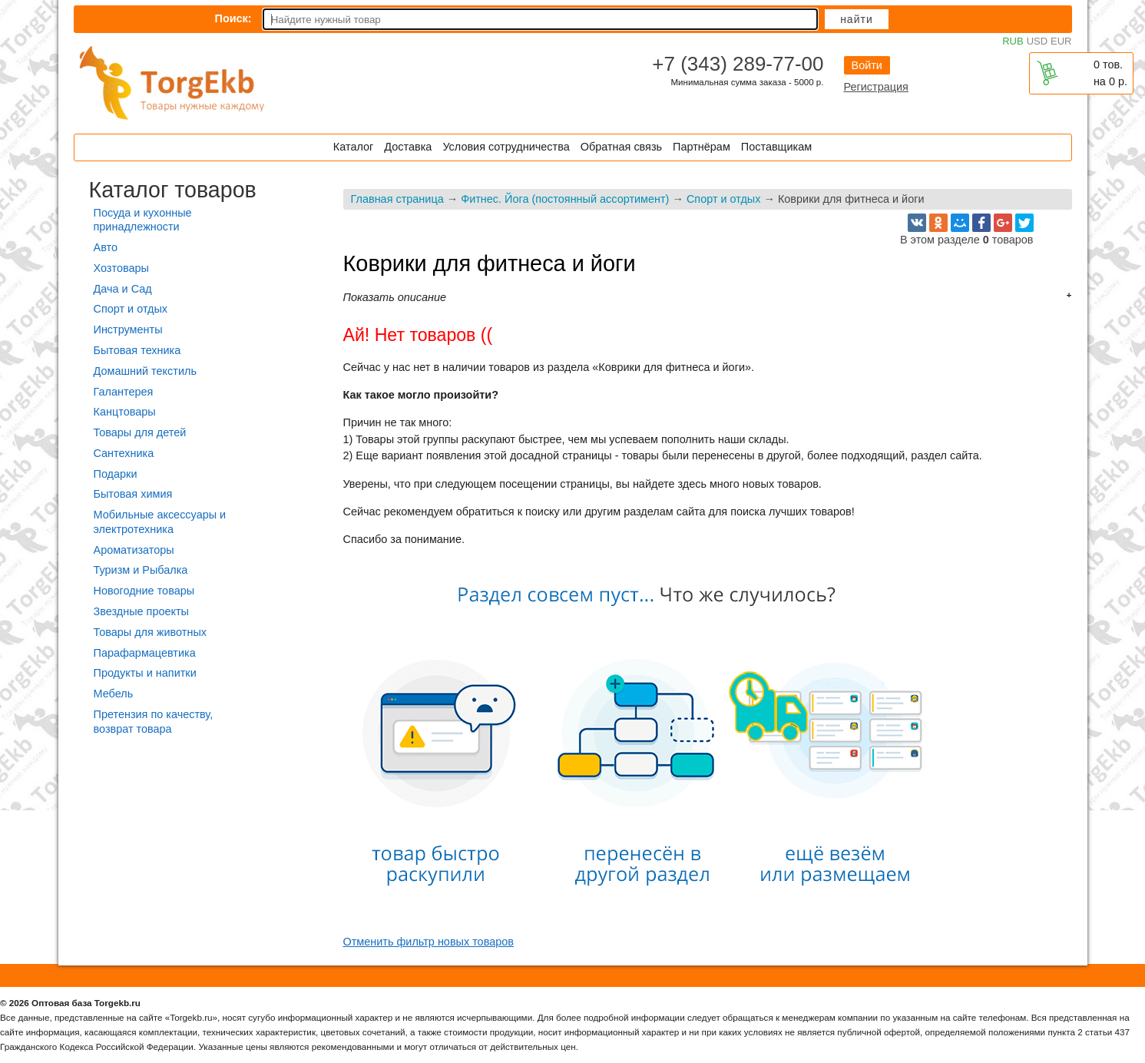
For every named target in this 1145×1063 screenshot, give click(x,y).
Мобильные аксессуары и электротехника (160, 521)
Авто (105, 247)
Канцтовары (125, 412)
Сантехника (124, 453)
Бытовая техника (137, 350)
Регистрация (876, 87)
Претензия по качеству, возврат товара (153, 721)
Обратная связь (621, 147)
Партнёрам (701, 147)
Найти (856, 19)
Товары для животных (150, 632)
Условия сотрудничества (505, 147)
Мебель (114, 693)
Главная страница (397, 199)
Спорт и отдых (724, 199)
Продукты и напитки (145, 673)
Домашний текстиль (145, 371)
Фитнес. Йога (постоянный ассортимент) (565, 199)
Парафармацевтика (145, 653)
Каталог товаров (172, 189)
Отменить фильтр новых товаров (428, 942)
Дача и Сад (123, 289)
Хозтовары (121, 268)
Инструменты (128, 329)
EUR (1061, 41)
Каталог (353, 147)
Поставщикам (776, 147)
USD (1037, 41)
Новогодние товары (144, 590)
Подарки (115, 474)
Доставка (408, 147)
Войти (867, 65)
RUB (1012, 41)
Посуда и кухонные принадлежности (143, 220)
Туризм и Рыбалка (141, 570)
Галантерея (124, 392)
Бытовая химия (133, 494)
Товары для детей (140, 432)
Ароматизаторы (134, 550)
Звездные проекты (141, 611)
